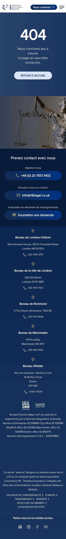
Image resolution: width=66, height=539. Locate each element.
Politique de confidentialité (24, 495)
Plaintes (50, 495)
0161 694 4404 (33, 350)
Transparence (23, 499)
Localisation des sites (31, 507)
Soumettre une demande (36, 215)
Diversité (41, 499)
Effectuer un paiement (31, 503)
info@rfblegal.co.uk (36, 195)
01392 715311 (33, 392)
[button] (61, 7)
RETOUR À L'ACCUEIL (33, 75)
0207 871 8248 (33, 317)
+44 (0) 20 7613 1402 (36, 175)
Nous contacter (42, 7)
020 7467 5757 (33, 255)
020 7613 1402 (33, 288)
